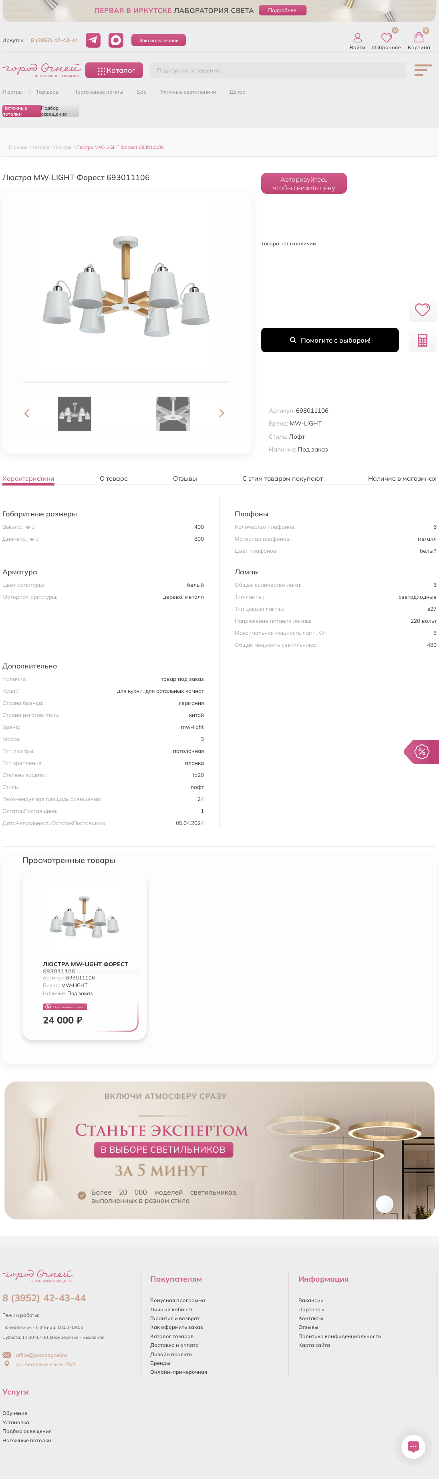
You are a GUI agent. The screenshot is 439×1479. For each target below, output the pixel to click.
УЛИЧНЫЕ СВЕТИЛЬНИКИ (188, 91)
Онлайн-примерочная (178, 1372)
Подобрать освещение (188, 70)
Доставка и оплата (174, 1345)
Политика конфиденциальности (339, 1336)
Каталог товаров (171, 1336)
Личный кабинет (171, 1309)
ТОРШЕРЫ (48, 91)
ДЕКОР (238, 91)
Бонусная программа (177, 1300)
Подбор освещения (54, 111)
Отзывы (308, 1327)
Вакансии (311, 1300)
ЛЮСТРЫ (12, 91)
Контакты (310, 1318)
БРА (142, 91)
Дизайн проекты (171, 1354)
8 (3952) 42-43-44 (54, 40)
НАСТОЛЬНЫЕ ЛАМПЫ (98, 91)
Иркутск (12, 40)
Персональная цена (65, 1007)
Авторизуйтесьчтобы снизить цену (304, 183)
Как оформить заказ (176, 1327)
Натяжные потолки (14, 111)
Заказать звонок (159, 40)
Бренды (160, 1363)
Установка (15, 1422)
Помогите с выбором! (330, 340)
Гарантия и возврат (174, 1318)
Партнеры (311, 1309)
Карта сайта (314, 1345)
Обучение (14, 1413)
